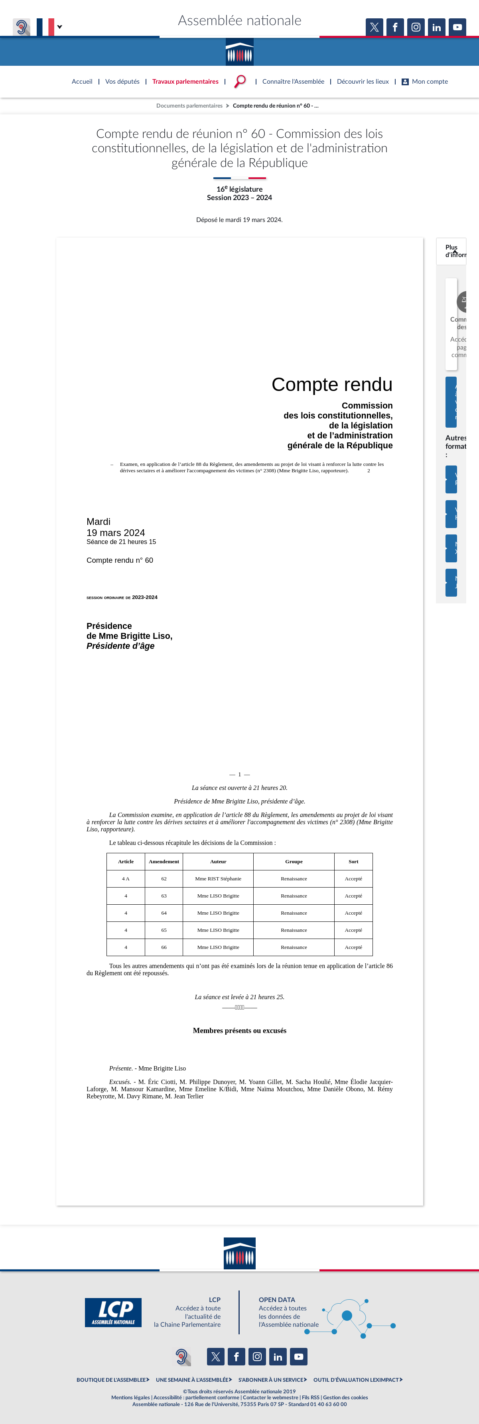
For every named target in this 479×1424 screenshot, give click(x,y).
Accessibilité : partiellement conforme (196, 1397)
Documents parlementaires (189, 106)
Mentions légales (130, 1397)
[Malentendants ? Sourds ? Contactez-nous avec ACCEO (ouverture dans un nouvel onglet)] (181, 1356)
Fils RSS (310, 1397)
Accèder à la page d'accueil (240, 49)
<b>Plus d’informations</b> (451, 251)
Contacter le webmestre (270, 1397)
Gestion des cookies (345, 1397)
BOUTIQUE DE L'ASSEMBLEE (111, 1380)
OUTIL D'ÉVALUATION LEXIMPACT (356, 1380)
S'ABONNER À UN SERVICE (271, 1380)
